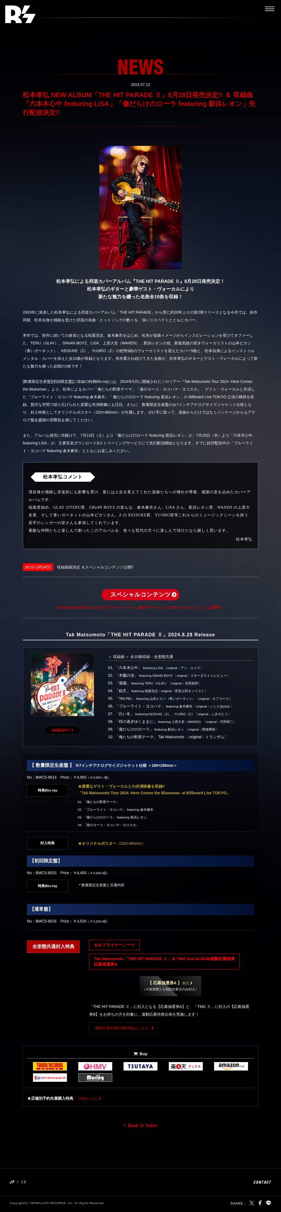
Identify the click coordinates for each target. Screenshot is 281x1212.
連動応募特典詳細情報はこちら (122, 1030)
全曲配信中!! (60, 731)
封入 (168, 984)
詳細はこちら (89, 1100)
